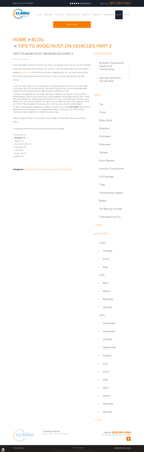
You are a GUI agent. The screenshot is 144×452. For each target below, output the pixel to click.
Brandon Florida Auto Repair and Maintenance (48, 169)
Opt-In (127, 15)
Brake (102, 201)
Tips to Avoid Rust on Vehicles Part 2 (65, 46)
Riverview (104, 144)
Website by (122, 448)
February (108, 299)
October (108, 251)
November (109, 331)
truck (102, 112)
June (106, 259)
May (105, 267)
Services (48, 15)
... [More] (98, 225)
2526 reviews (85, 3)
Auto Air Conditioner (111, 169)
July (105, 363)
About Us (86, 15)
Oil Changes (106, 177)
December (109, 323)
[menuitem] (39, 14)
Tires (102, 185)
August (107, 355)
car (101, 104)
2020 (102, 243)
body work (105, 120)
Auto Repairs (106, 160)
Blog (118, 15)
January (107, 307)
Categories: (103, 53)
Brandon (104, 128)
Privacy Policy (79, 448)
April (105, 283)
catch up (26, 72)
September (109, 347)
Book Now (72, 24)
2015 (102, 275)
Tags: (97, 95)
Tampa (103, 152)
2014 (102, 315)
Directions (109, 15)
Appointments (72, 15)
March (106, 291)
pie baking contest (110, 209)
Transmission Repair (111, 193)
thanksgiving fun (110, 217)
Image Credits (18, 448)
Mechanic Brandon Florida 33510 (110, 79)
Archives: (101, 233)
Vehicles (59, 15)
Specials (97, 15)
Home (39, 15)
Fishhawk (105, 136)
